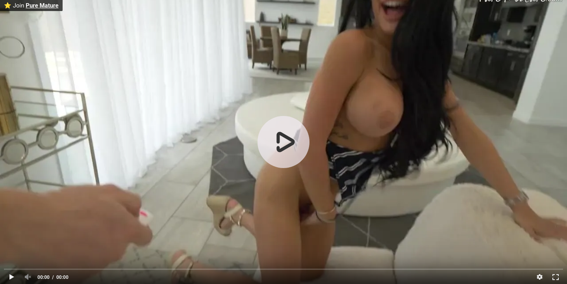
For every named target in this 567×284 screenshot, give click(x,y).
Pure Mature (42, 5)
